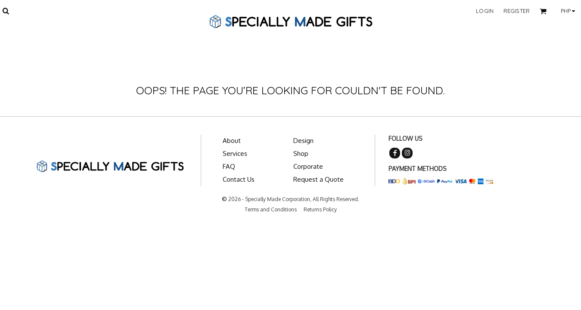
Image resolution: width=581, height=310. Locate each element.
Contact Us (239, 179)
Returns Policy (320, 209)
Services (235, 153)
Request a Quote (318, 179)
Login (485, 10)
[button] (5, 10)
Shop (300, 153)
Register (516, 10)
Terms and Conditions (271, 209)
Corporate (308, 166)
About (232, 140)
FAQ (229, 166)
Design (303, 140)
